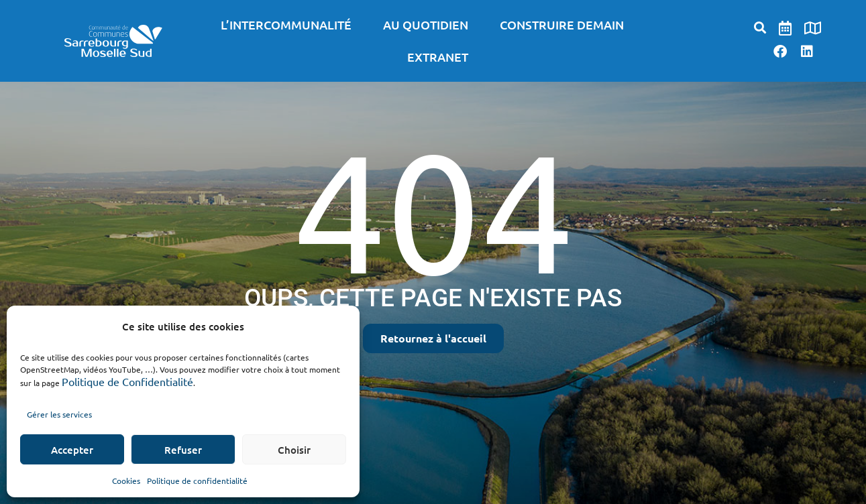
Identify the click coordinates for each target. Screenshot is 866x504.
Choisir (294, 449)
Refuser (183, 449)
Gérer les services (59, 414)
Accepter (72, 449)
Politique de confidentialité (197, 480)
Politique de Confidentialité (127, 381)
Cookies (126, 480)
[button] (760, 27)
